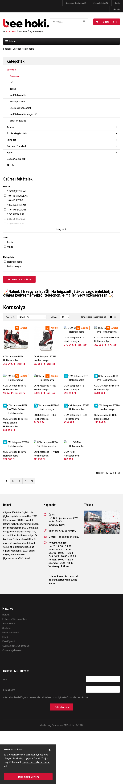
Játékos (17, 48)
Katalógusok (9, 694)
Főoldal (7, 48)
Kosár (117, 3)
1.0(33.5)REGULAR (16, 191)
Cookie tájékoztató (12, 703)
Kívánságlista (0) (100, 3)
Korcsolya (29, 48)
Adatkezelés (8, 676)
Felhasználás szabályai (14, 672)
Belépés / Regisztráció (76, 3)
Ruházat (11, 139)
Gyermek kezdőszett (20, 108)
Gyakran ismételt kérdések (16, 698)
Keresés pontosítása (19, 279)
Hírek (5, 689)
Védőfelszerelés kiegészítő (23, 114)
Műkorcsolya (14, 266)
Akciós (10, 165)
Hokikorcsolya (14, 261)
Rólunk (5, 667)
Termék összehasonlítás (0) (93, 317)
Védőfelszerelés (18, 95)
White (10, 246)
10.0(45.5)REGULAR (17, 195)
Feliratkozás (61, 759)
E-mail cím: (9, 742)
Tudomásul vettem (28, 776)
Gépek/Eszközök (16, 159)
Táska (13, 89)
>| (32, 534)
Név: (5, 732)
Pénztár (116, 9)
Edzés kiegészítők (17, 133)
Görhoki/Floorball (16, 146)
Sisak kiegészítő (18, 120)
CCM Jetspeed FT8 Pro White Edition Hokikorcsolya (15, 456)
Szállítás (6, 681)
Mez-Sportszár (17, 101)
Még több (61, 229)
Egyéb (10, 152)
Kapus (10, 127)
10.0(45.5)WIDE (15, 200)
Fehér (10, 242)
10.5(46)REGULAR (16, 205)
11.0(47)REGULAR (16, 209)
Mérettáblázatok (11, 685)
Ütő (11, 82)
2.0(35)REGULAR (16, 214)
